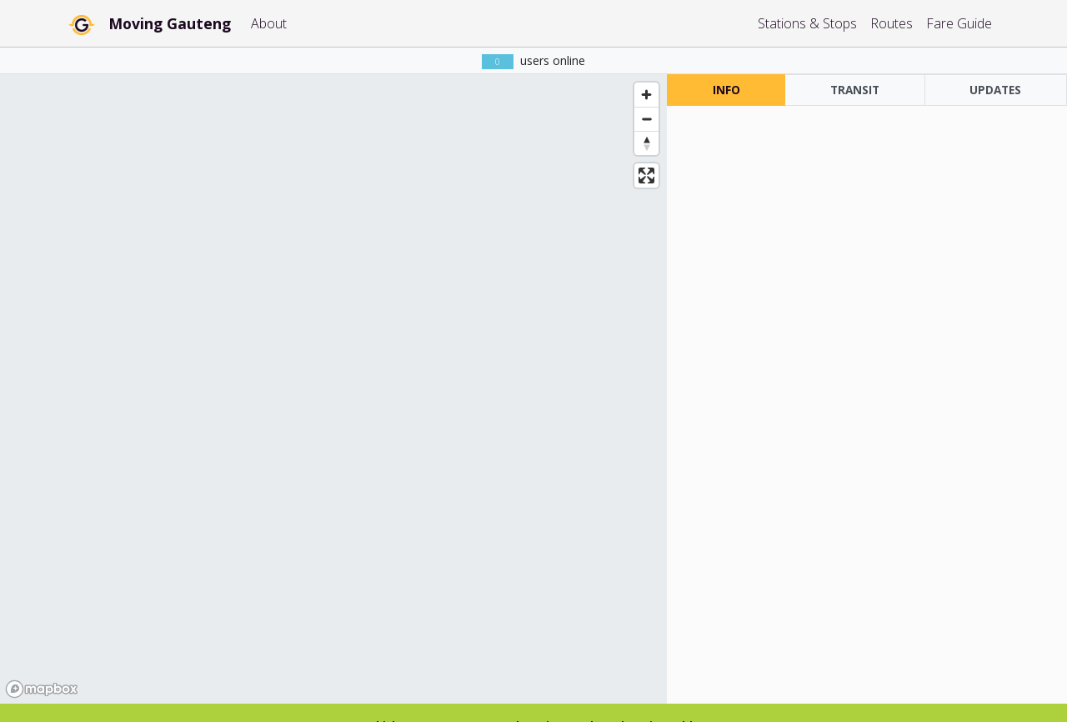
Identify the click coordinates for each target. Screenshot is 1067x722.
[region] (333, 389)
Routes (891, 23)
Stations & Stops (807, 23)
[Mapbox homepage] (41, 689)
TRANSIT (854, 90)
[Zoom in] (646, 95)
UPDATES (995, 90)
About (269, 23)
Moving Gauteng (169, 23)
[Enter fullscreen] (646, 175)
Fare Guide (959, 23)
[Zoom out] (646, 119)
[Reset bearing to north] (646, 143)
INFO (726, 90)
